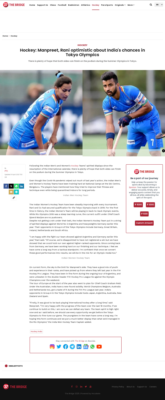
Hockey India (36, 331)
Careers (152, 386)
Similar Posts (16, 366)
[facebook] (6, 186)
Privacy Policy (118, 386)
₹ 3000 (150, 204)
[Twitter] (11, 186)
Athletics (85, 5)
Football (62, 5)
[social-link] (13, 197)
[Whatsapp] (16, 186)
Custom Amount (144, 222)
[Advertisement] (82, 24)
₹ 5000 (138, 204)
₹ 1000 (144, 213)
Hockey (95, 5)
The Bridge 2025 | (73, 393)
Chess (53, 5)
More (131, 5)
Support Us (42, 5)
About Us (131, 386)
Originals (120, 5)
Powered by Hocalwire (90, 393)
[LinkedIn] (21, 186)
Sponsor (132, 187)
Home (32, 5)
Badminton (73, 5)
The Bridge (79, 341)
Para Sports (107, 5)
